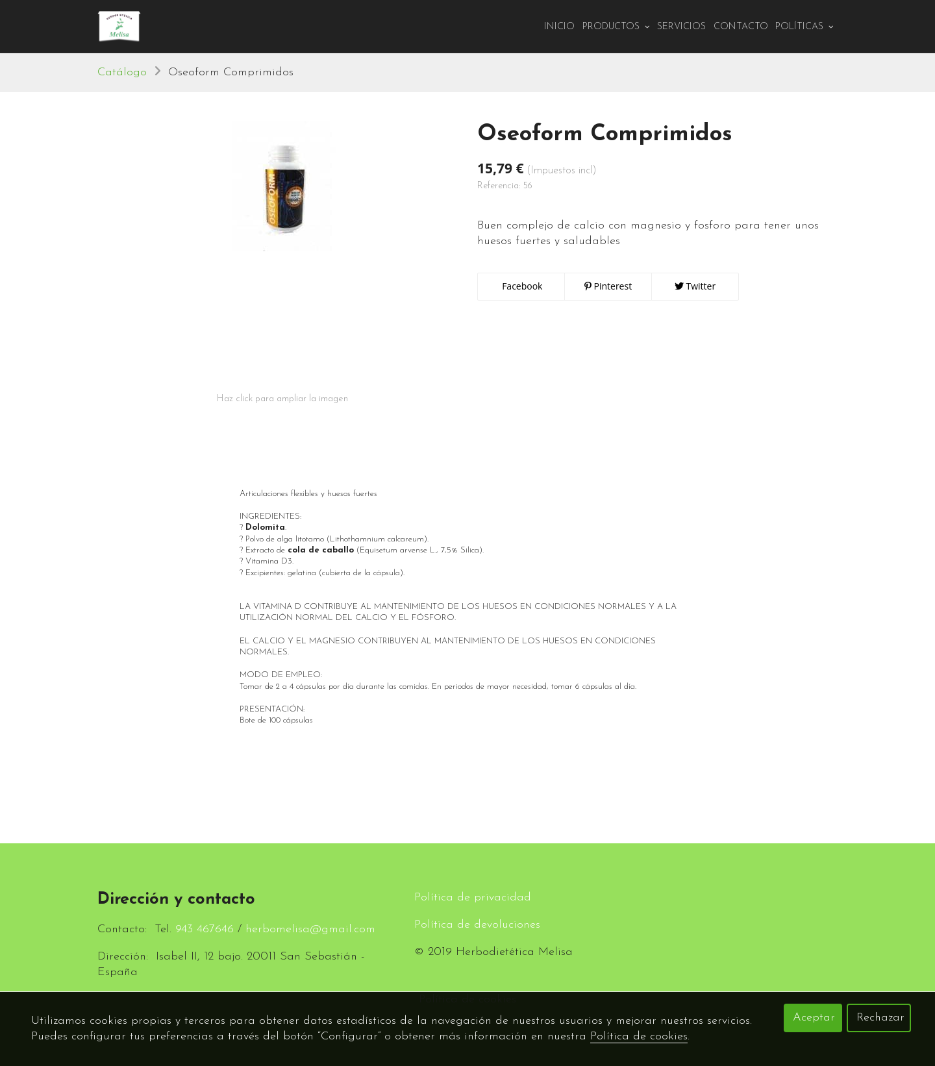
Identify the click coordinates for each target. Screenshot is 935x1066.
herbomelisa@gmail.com (310, 929)
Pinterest (608, 286)
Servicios (681, 27)
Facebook (521, 286)
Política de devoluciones (477, 925)
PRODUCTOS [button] (616, 27)
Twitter (695, 286)
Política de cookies (639, 1036)
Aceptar (814, 1017)
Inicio (559, 27)
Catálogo (122, 73)
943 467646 (204, 929)
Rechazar (880, 1017)
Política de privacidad (472, 897)
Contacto (741, 27)
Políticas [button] (804, 27)
